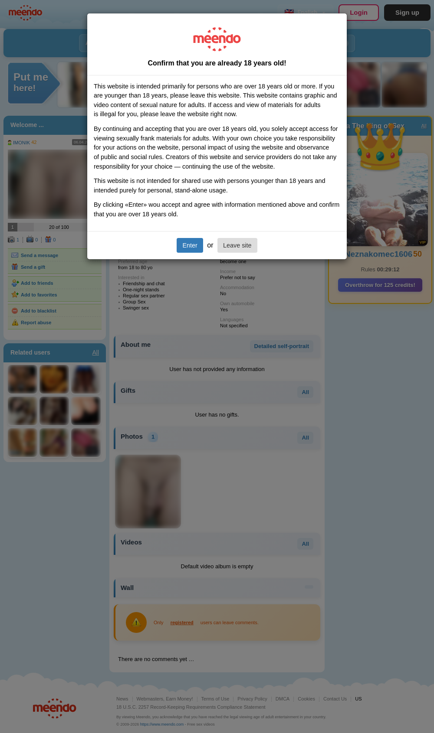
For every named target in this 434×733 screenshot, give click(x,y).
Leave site (237, 245)
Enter (189, 245)
